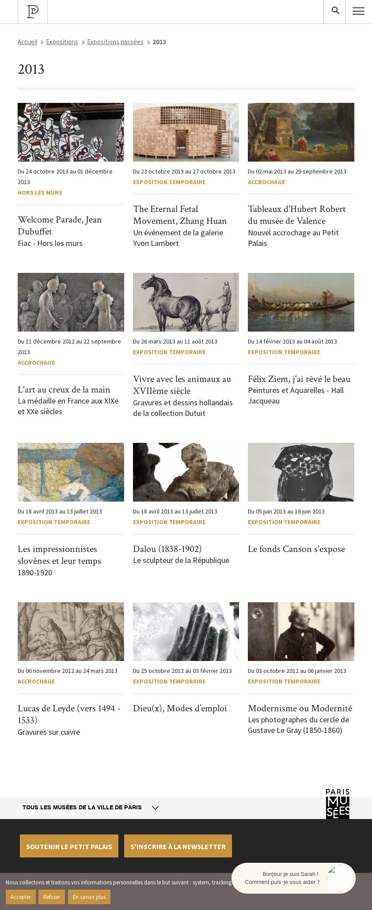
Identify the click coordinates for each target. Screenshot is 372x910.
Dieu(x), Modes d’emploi (180, 708)
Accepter (21, 896)
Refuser (51, 896)
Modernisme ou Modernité (300, 708)
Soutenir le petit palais (69, 846)
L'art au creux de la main (64, 389)
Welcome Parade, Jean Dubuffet (60, 225)
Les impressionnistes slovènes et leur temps (59, 555)
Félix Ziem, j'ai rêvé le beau (299, 379)
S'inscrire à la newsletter (178, 846)
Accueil (27, 42)
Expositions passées (115, 42)
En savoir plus (89, 896)
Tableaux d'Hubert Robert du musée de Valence (297, 215)
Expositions (62, 42)
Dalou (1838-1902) (167, 549)
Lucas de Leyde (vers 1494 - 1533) (69, 714)
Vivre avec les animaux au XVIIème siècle (182, 385)
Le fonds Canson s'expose (296, 549)
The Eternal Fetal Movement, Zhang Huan (180, 215)
